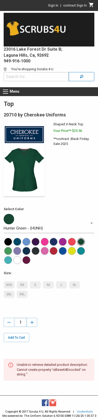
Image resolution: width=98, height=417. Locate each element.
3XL (22, 294)
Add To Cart (16, 337)
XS (22, 285)
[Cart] (91, 6)
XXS (9, 285)
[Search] (81, 76)
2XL (9, 294)
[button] (49, 223)
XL (74, 285)
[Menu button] (5, 92)
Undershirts (85, 411)
